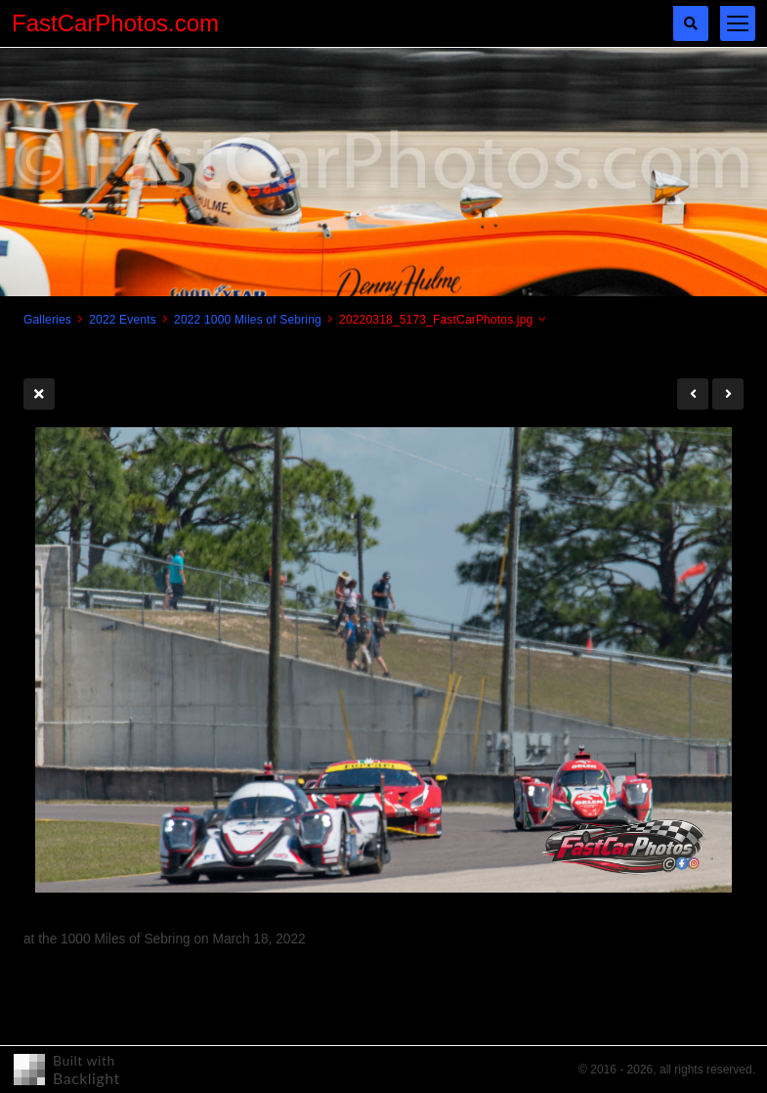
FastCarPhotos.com (115, 23)
